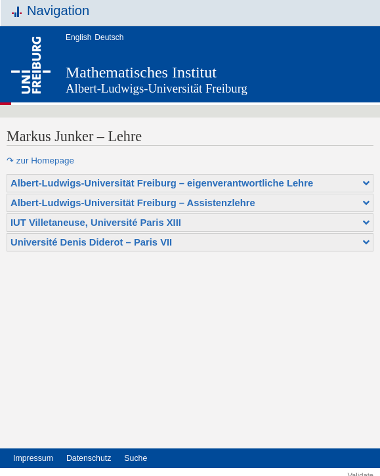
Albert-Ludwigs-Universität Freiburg (156, 88)
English (78, 37)
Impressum (33, 458)
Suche (135, 458)
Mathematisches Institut (141, 72)
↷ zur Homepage (40, 160)
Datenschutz (88, 458)
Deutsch (109, 37)
